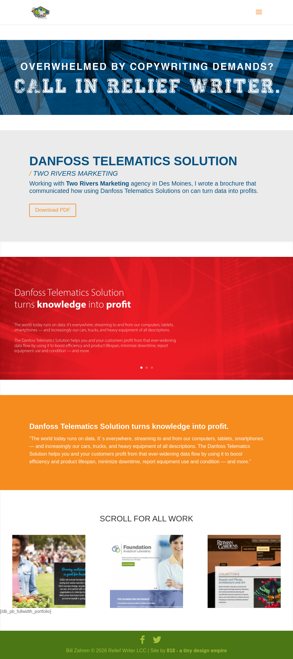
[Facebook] (142, 640)
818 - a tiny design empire (197, 650)
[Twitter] (157, 640)
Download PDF (52, 210)
